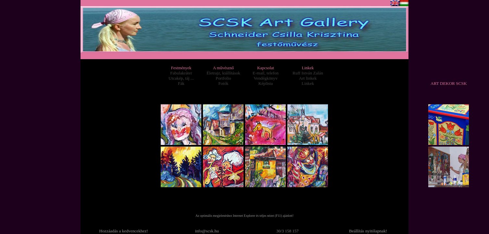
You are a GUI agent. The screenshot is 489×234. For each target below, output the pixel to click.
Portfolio (223, 78)
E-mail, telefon (266, 73)
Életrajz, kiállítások (223, 73)
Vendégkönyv (265, 78)
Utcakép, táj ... (181, 78)
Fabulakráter (181, 73)
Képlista (265, 83)
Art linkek (308, 78)
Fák (181, 83)
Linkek (308, 83)
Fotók (223, 83)
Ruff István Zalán (308, 73)
